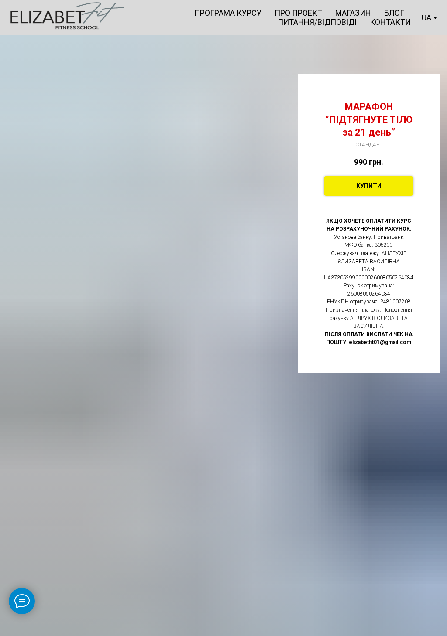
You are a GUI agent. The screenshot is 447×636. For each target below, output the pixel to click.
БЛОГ (394, 12)
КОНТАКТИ (390, 22)
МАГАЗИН (353, 12)
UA (426, 17)
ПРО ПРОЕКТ (298, 12)
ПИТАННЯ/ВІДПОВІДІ (317, 22)
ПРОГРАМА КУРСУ (227, 12)
